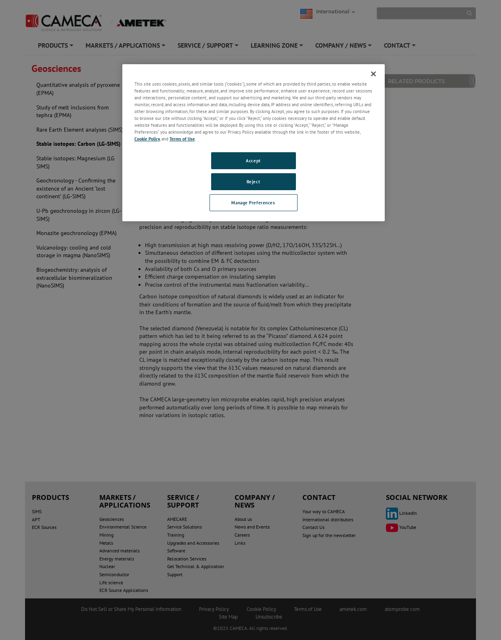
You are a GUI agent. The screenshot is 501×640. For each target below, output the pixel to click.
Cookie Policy (147, 139)
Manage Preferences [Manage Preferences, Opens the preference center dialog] (253, 202)
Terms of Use (182, 139)
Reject (253, 181)
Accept (253, 160)
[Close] (373, 74)
